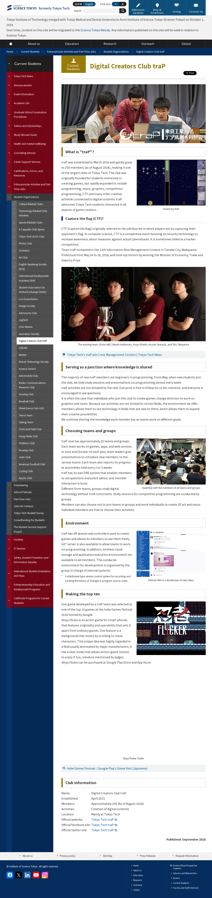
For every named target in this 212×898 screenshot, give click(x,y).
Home (10, 51)
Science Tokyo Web (93, 30)
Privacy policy (67, 855)
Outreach (137, 884)
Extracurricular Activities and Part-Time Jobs (71, 51)
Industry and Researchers (185, 873)
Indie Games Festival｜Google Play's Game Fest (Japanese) (107, 768)
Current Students (30, 51)
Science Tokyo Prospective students (185, 867)
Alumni (176, 878)
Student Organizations (116, 51)
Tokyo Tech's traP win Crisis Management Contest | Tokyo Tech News (114, 355)
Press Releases (147, 855)
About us (28, 855)
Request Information (187, 855)
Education (138, 875)
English (89, 4)
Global (136, 889)
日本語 (78, 4)
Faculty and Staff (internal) (186, 887)
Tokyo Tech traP (102, 819)
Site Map (107, 855)
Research (137, 880)
